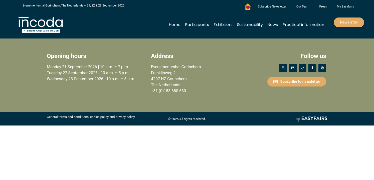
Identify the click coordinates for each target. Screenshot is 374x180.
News (272, 25)
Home (174, 25)
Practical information (303, 25)
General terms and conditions (68, 117)
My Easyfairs (345, 6)
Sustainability (250, 25)
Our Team (302, 6)
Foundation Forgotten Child (248, 6)
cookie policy (99, 117)
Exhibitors (223, 25)
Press (323, 6)
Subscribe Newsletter (272, 6)
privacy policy (125, 117)
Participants (197, 25)
